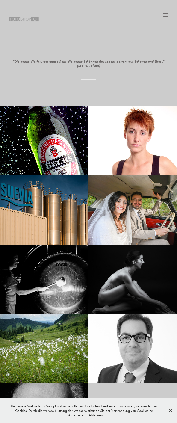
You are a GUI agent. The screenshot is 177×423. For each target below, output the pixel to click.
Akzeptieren (77, 415)
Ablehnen (96, 415)
